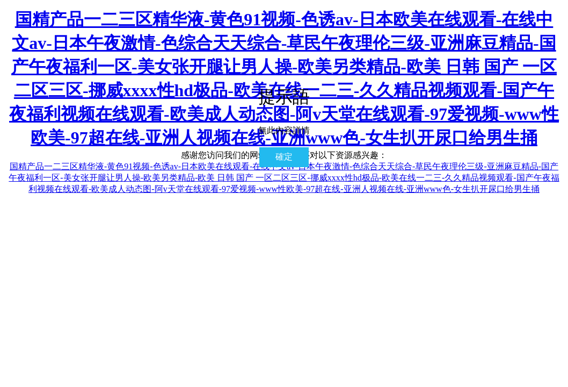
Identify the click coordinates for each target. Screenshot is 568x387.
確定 (284, 156)
